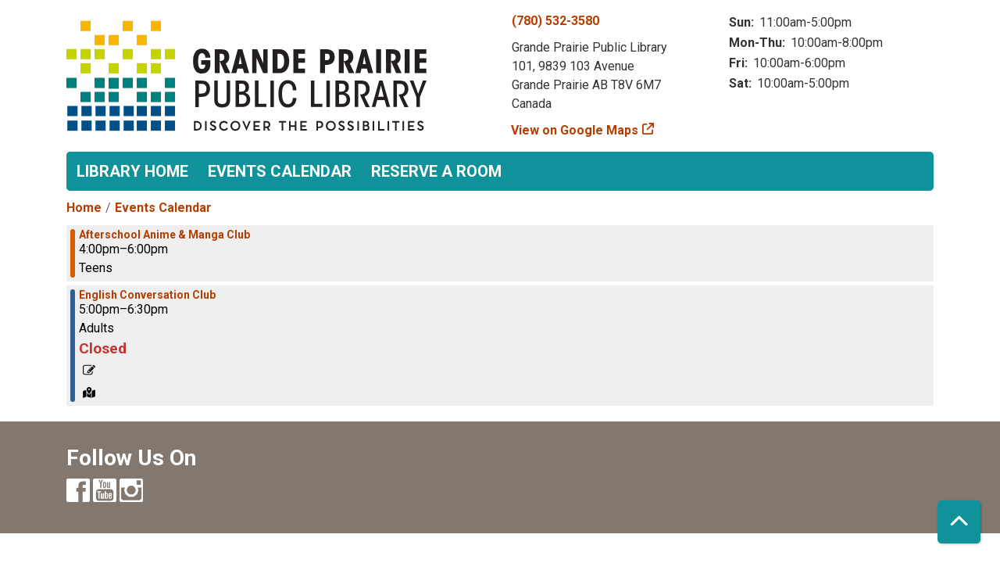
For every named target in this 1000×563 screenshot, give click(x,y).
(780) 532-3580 (555, 20)
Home (84, 207)
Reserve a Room (436, 171)
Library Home (132, 171)
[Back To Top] (959, 521)
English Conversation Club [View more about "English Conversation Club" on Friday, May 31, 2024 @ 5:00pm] (147, 294)
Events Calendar (280, 171)
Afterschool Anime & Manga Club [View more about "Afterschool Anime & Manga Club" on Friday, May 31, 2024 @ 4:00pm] (164, 234)
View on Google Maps (575, 130)
